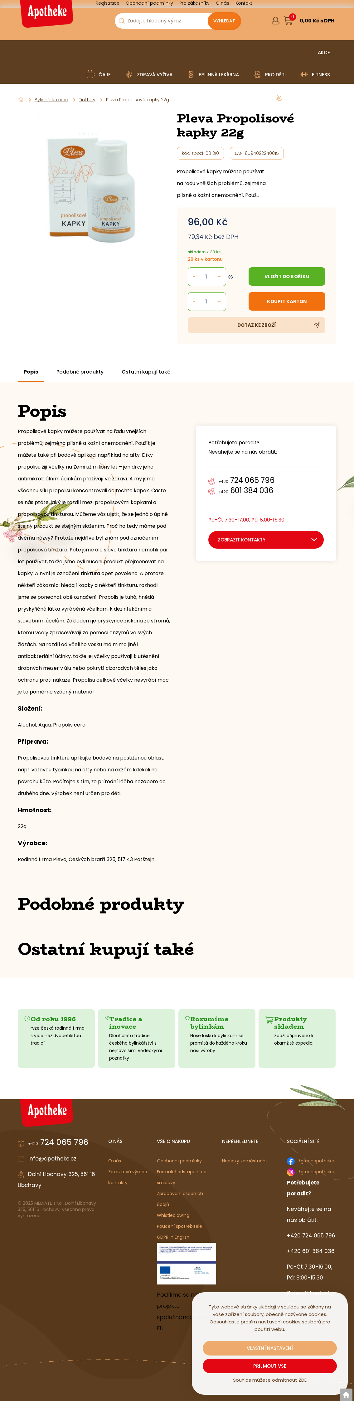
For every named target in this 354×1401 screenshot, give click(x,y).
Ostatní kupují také (147, 372)
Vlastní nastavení (270, 1348)
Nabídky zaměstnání (244, 1161)
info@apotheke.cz (52, 1158)
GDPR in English (173, 1237)
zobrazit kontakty (241, 539)
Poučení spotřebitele (179, 1226)
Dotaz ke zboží (256, 325)
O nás (114, 1161)
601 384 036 (246, 490)
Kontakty (118, 1183)
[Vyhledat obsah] (224, 21)
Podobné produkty (80, 372)
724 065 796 (246, 480)
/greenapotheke (316, 1161)
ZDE (302, 1380)
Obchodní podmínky (179, 1161)
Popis (31, 372)
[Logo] (46, 16)
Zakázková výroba (127, 1172)
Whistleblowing (173, 1216)
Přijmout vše (269, 1366)
